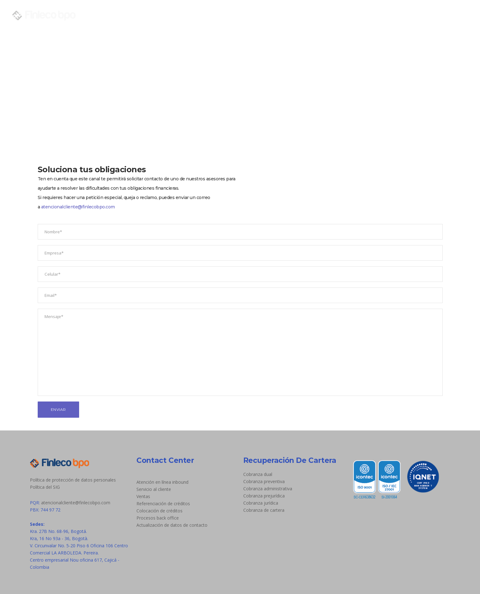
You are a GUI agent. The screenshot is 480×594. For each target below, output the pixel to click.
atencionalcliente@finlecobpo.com (78, 207)
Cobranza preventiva (264, 481)
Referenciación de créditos (163, 503)
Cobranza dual (257, 474)
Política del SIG (45, 487)
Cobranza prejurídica (264, 496)
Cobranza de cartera (263, 510)
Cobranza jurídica (260, 503)
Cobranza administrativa (267, 489)
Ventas (143, 496)
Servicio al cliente (153, 489)
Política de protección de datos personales (73, 480)
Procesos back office (157, 518)
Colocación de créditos (159, 511)
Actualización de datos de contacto (171, 525)
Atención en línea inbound (162, 482)
